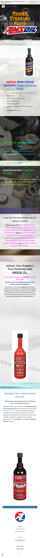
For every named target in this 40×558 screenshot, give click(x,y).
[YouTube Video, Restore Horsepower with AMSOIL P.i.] (20, 312)
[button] (2, 555)
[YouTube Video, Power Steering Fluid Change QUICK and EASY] (20, 198)
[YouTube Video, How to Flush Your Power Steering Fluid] (20, 126)
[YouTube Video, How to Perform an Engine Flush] (20, 435)
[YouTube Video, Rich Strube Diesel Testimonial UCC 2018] (14, 54)
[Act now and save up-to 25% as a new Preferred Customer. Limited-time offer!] (20, 507)
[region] (20, 2)
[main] (20, 18)
